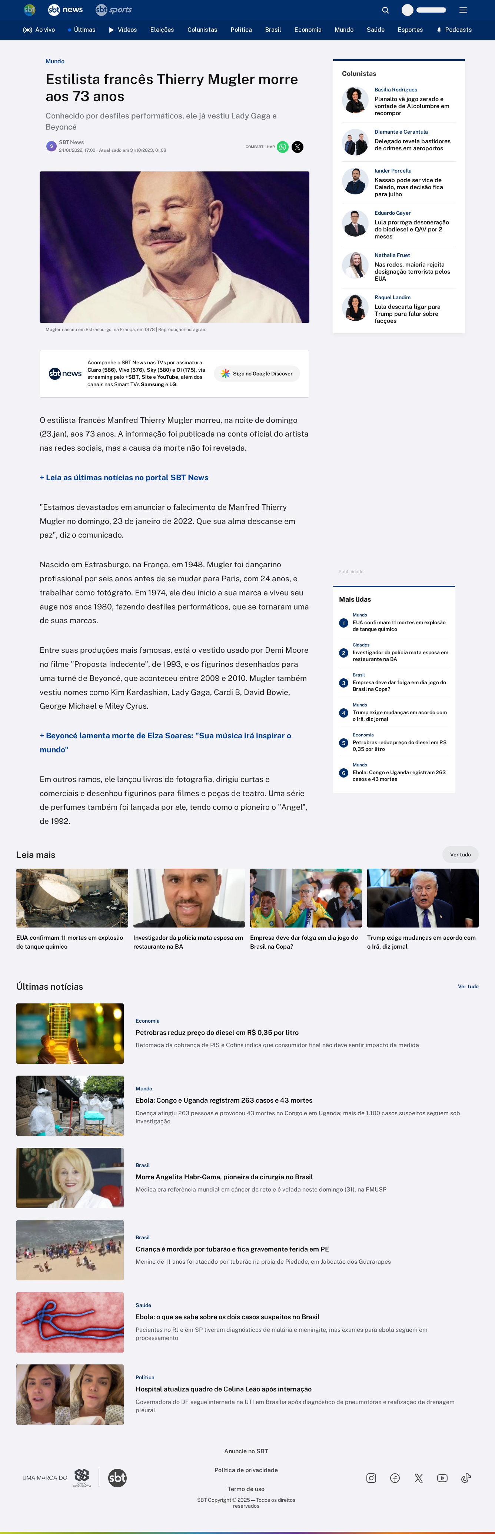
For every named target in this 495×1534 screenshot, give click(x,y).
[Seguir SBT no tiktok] (466, 1478)
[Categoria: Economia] (148, 1021)
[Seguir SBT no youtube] (442, 1478)
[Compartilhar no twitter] (297, 147)
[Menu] (463, 10)
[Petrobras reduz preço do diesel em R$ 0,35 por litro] (394, 743)
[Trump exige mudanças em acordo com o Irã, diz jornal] (394, 713)
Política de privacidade (246, 1470)
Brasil (273, 29)
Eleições (162, 29)
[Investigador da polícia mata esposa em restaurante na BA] (394, 653)
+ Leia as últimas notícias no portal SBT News (124, 477)
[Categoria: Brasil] (143, 1165)
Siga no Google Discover (257, 373)
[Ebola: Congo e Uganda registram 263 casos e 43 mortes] (394, 773)
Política (241, 29)
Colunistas (202, 29)
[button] (72, 920)
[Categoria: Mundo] (144, 1089)
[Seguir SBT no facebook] (395, 1478)
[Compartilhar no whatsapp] (283, 147)
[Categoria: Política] (145, 1377)
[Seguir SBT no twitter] (419, 1478)
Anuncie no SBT (246, 1451)
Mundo (344, 29)
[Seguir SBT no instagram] (371, 1478)
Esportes (410, 29)
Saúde (376, 29)
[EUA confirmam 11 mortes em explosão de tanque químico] (394, 623)
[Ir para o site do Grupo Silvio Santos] (61, 1478)
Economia (308, 29)
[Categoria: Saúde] (143, 1305)
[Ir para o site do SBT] (117, 1478)
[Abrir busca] (385, 10)
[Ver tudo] (460, 854)
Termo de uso (246, 1489)
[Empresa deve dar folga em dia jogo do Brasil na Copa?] (394, 683)
